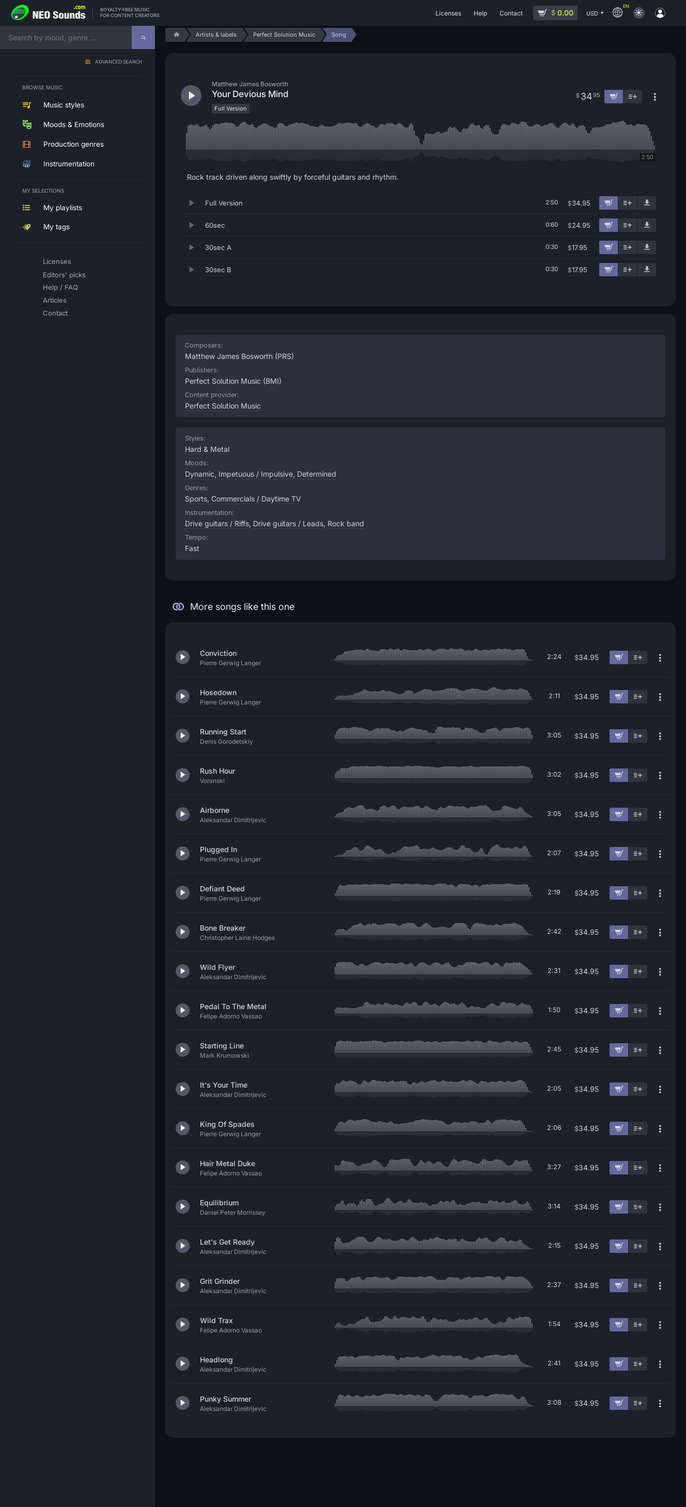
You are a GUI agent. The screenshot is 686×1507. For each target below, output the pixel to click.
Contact (55, 313)
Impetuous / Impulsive (256, 473)
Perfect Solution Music (223, 405)
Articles (55, 300)
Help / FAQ (60, 287)
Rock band (346, 523)
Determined (316, 473)
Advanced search (118, 62)
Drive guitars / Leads (288, 523)
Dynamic (199, 473)
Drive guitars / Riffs (217, 523)
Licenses (57, 261)
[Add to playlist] (627, 203)
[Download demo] (647, 203)
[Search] (143, 37)
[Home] (174, 35)
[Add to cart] (608, 203)
